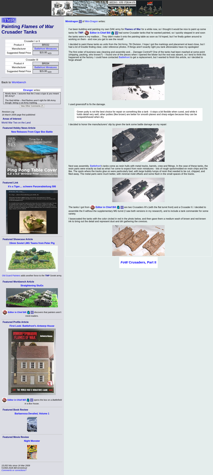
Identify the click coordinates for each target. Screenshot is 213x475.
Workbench (19, 82)
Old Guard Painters (11, 275)
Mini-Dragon (91, 21)
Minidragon (71, 21)
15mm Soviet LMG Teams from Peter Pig (32, 243)
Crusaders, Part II (138, 262)
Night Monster (32, 441)
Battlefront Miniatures (45, 48)
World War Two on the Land (16, 122)
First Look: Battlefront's (32, 326)
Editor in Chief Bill (17, 312)
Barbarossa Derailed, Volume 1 (32, 413)
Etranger (28, 90)
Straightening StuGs (32, 285)
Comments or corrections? (13, 470)
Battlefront (124, 57)
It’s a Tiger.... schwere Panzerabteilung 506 (32, 186)
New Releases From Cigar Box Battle (32, 132)
